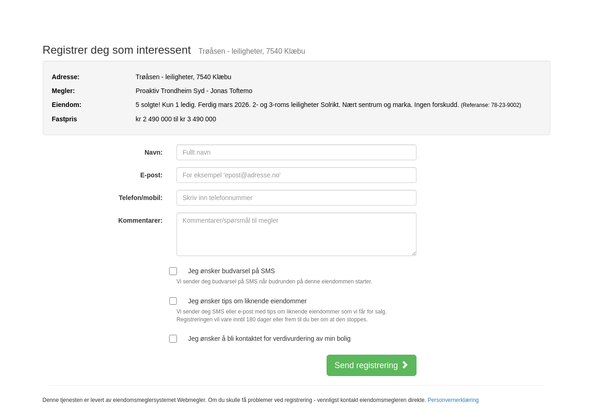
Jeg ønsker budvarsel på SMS (231, 271)
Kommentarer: (140, 220)
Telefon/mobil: (141, 197)
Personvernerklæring (453, 400)
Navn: (154, 152)
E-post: (151, 175)
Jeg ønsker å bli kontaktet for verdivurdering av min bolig (269, 338)
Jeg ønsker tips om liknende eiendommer (247, 301)
